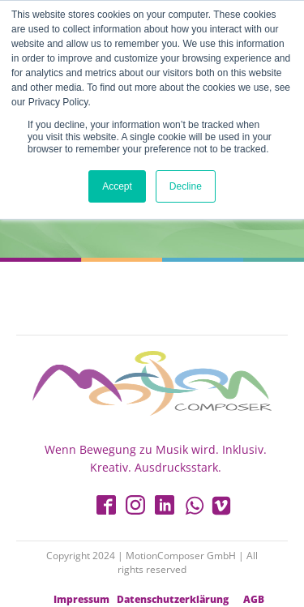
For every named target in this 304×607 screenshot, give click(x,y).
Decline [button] (185, 186)
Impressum (81, 599)
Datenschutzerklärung (173, 599)
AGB (253, 599)
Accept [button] (117, 186)
